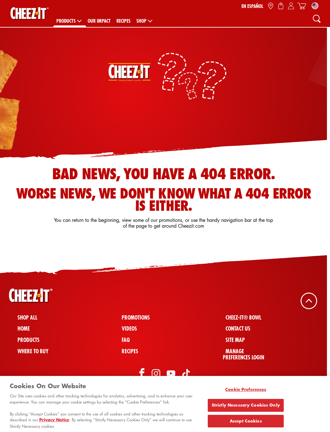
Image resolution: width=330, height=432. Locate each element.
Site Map (235, 340)
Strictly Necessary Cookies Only (246, 407)
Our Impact (99, 20)
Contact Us (238, 328)
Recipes (123, 20)
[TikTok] (186, 374)
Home (23, 328)
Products (66, 20)
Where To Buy (32, 351)
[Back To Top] (309, 300)
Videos (129, 328)
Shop (141, 20)
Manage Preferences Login (243, 354)
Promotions (136, 317)
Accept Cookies (246, 423)
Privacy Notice (54, 422)
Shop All (27, 317)
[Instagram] (156, 374)
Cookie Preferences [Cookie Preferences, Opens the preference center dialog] (245, 391)
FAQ (126, 340)
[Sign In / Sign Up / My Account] (291, 6)
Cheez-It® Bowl (243, 317)
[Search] (316, 18)
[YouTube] (171, 374)
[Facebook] (141, 374)
